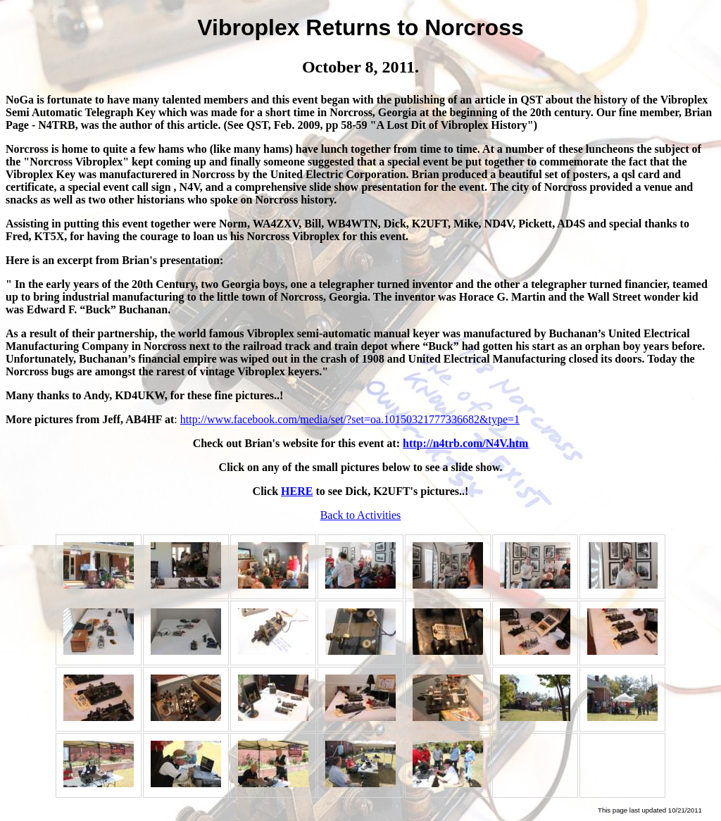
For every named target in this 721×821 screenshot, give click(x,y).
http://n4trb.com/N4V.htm (465, 443)
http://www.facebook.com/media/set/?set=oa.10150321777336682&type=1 (350, 419)
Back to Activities (360, 515)
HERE (297, 491)
